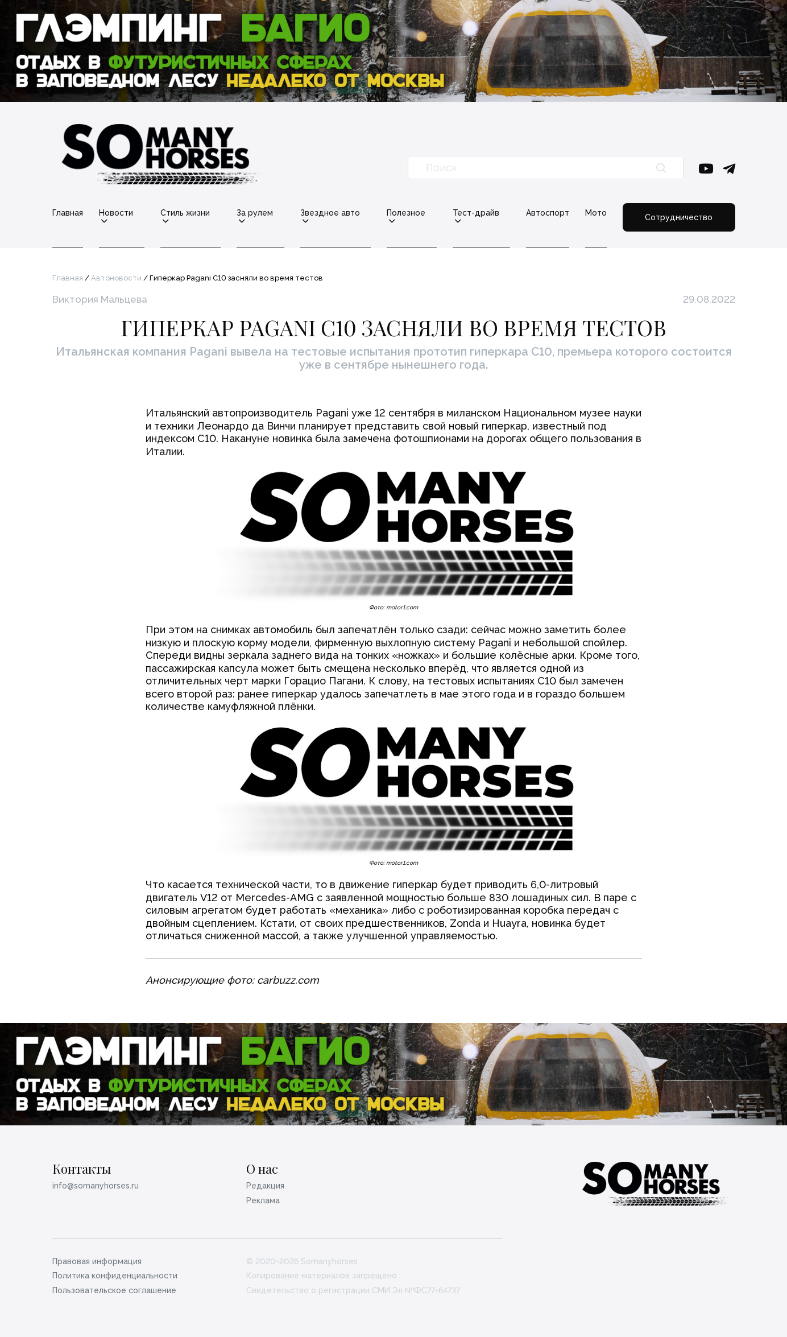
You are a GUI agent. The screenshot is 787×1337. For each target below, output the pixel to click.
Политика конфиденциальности (114, 1275)
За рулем (255, 213)
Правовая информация (97, 1261)
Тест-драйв (476, 213)
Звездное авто (330, 213)
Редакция (265, 1185)
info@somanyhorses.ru (95, 1185)
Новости (116, 213)
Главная (67, 213)
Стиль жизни (185, 213)
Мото (596, 213)
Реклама (263, 1200)
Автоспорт (547, 213)
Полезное (406, 213)
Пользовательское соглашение (114, 1290)
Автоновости (116, 278)
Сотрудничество (679, 217)
